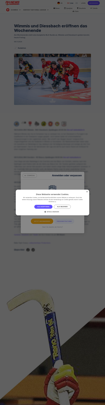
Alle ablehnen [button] (62, 207)
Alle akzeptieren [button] (43, 207)
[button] (52, 212)
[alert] (52, 202)
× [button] (87, 192)
